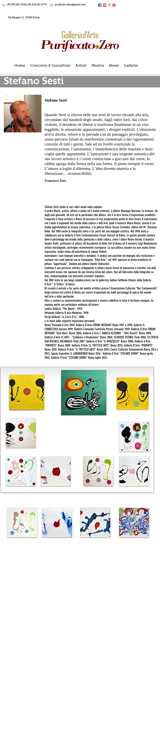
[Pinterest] (113, 5)
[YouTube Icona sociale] (104, 5)
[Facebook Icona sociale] (99, 5)
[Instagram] (109, 5)
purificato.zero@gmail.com (70, 5)
